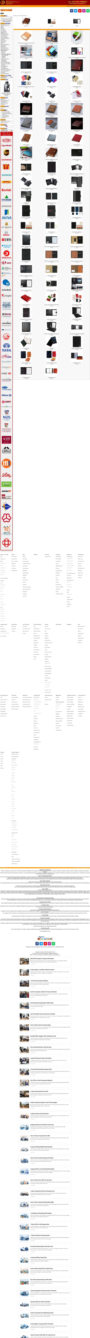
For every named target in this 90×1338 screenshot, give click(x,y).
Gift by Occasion (81, 554)
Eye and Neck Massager (71, 567)
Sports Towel (3, 600)
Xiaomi (12, 747)
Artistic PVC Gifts (36, 659)
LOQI (12, 727)
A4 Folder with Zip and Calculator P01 (52, 188)
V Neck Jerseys (3, 590)
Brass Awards (14, 555)
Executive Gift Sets (5, 59)
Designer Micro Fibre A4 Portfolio (77, 348)
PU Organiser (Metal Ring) (51, 217)
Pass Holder (36, 625)
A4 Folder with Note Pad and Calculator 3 (26, 275)
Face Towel (2, 595)
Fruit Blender (58, 567)
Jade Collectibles (14, 772)
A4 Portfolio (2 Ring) (51, 101)
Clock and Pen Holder (37, 610)
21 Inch (2, 703)
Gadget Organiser (26, 567)
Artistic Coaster (36, 661)
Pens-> (2, 43)
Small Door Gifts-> (4, 48)
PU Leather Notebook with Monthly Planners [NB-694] (76, 57)
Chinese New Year (81, 559)
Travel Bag (24, 582)
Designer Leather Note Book (76, 304)
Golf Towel (2, 597)
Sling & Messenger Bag (27, 577)
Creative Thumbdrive (70, 661)
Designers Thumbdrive (70, 664)
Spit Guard (2, 573)
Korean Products (47, 622)
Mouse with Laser (26, 610)
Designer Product (14, 758)
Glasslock (13, 718)
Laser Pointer (25, 607)
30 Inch (2, 708)
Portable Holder (3, 669)
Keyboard (68, 574)
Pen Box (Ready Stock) (26, 664)
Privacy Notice (4, 101)
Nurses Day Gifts (3, 614)
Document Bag (25, 562)
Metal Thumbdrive (70, 672)
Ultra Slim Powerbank (15, 664)
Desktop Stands (3, 662)
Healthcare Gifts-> (5, 34)
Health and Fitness (4, 610)
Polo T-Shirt (2, 578)
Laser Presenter (26, 605)
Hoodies (2, 562)
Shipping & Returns (5, 100)
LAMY (12, 723)
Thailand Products (14, 780)
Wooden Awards (14, 565)
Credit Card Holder (37, 614)
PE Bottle (57, 574)
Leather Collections (37, 605)
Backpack (24, 555)
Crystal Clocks (14, 754)
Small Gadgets (36, 689)
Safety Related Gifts (48, 641)
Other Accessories (81, 666)
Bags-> (2, 27)
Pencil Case (24, 574)
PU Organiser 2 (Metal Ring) (26, 217)
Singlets (2, 588)
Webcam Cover (36, 696)
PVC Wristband (36, 667)
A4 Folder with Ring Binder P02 (26, 188)
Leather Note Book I (51, 115)
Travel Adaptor (80, 671)
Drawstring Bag (25, 564)
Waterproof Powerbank (15, 666)
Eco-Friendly (35, 674)
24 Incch (2, 704)
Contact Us (3, 104)
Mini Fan (35, 679)
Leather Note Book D (77, 130)
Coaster (35, 612)
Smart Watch (47, 651)
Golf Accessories (48, 617)
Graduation (79, 562)
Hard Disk (68, 667)
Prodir (12, 732)
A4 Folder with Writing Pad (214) (26, 290)
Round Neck (2, 583)
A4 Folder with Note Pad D (26, 173)
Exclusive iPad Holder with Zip (77, 290)
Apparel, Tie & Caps (4, 554)
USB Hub (68, 591)
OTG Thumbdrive (69, 676)
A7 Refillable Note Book (51, 377)
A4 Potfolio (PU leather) (26, 377)
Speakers (68, 585)
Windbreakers (3, 565)
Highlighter (3, 60)
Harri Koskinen (14, 763)
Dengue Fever (3, 609)
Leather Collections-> (5, 38)
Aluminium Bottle (58, 555)
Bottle (1, 709)
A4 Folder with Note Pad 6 (26, 261)
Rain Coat (2, 711)
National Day (80, 565)
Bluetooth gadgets (70, 560)
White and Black (36, 693)
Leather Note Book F (26, 130)
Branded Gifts (14, 704)
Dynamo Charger (3, 664)
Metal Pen (79, 614)
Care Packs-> (3, 30)
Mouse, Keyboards (70, 572)
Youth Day (79, 570)
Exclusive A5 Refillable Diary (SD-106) (52, 159)
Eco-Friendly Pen (80, 609)
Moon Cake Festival (81, 564)
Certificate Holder (36, 609)
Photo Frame (47, 632)
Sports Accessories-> (5, 49)
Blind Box (3, 28)
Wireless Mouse (69, 577)
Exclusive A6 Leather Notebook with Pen (26, 57)
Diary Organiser (26, 25)
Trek (12, 744)
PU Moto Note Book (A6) (26, 231)
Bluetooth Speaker (70, 565)
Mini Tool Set (36, 681)
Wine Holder (25, 584)
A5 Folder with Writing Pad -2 (51, 319)
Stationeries (9, 6)
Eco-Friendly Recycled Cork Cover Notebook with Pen (26, 42)
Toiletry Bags (25, 580)
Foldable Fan (47, 615)
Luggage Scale (80, 662)
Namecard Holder (36, 624)
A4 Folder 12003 (76, 188)
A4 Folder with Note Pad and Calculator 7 (76, 246)
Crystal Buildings (14, 752)
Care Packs (47, 554)
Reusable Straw (58, 575)
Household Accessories (49, 619)
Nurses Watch (47, 649)
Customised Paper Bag (26, 560)
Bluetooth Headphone (70, 562)
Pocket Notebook (26, 348)
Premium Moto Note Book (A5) (77, 231)
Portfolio (77, 25)
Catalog (4, 6)
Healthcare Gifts (4, 605)
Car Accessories (47, 609)
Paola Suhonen (14, 770)
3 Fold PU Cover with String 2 (51, 202)
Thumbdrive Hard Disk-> (6, 69)
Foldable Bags (25, 565)
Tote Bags (13, 728)
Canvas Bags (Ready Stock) (27, 659)
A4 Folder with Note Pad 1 (77, 275)
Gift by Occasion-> (4, 33)
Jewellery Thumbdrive (70, 669)
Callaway (13, 716)
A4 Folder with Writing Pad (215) (26, 246)
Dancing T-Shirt (3, 576)
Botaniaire (13, 715)
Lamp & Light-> (4, 36)
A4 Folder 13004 (26, 202)
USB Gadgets (69, 590)
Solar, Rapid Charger (4, 671)
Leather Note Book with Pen (26, 159)
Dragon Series (14, 721)
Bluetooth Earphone (70, 559)
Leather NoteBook (14, 709)
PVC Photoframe (36, 666)
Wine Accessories (48, 653)
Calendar (3, 53)
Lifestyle (46, 605)
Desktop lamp (14, 607)
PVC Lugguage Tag (37, 664)
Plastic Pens (80, 619)
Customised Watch (48, 647)
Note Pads (3, 65)
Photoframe (13, 713)
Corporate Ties (3, 557)
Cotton (2, 579)
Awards (13, 554)
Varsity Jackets (3, 564)
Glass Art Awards (15, 559)
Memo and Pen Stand (5, 62)
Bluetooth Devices (70, 555)
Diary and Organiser (17, 6)
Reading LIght (14, 609)
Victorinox (13, 745)
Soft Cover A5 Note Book (77, 42)
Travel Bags (80, 672)
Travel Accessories (82, 657)
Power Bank (14, 657)
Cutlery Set (46, 614)
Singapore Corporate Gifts (16, 777)
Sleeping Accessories (81, 669)
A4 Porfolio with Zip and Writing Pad (26, 319)
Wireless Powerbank (15, 667)
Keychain (35, 676)
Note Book (52, 25)
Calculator (3, 51)
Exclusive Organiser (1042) (26, 362)
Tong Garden (14, 740)
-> (4, 50)
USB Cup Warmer (69, 586)
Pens (79, 605)
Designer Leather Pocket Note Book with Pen (51, 304)
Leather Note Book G (77, 115)
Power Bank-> (4, 45)
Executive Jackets (3, 560)
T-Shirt (2, 574)
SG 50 (13, 761)
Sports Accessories (48, 657)
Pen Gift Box (80, 617)
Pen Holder (3, 67)
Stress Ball (35, 695)
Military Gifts (3, 40)
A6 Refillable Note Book (76, 362)
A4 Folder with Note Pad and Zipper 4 (77, 261)
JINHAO (13, 720)
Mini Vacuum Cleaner (6, 63)
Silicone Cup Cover (37, 688)
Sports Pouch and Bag (26, 579)
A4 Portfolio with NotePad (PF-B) (26, 72)
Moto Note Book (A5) (51, 231)
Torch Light (13, 610)
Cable (1, 659)
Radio (68, 581)
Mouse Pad (69, 576)
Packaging (3, 42)
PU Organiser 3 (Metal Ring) (76, 202)
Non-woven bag (25, 572)
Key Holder (35, 617)
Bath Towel (2, 594)
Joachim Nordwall (14, 765)
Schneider (13, 734)
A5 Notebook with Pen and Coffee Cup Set (51, 42)
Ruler (34, 669)
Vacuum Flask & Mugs (59, 582)
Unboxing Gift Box (48, 644)
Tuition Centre (80, 569)
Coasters (57, 560)
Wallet (35, 630)
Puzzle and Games (48, 639)
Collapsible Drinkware (59, 562)
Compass (46, 659)
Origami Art (46, 630)
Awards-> (3, 26)
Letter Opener (4, 61)
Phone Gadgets (3, 667)
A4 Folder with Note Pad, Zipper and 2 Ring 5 (51, 261)
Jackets (2, 559)
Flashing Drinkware (59, 565)
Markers (79, 610)
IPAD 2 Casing (14, 708)
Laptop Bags (25, 569)
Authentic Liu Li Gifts (15, 701)
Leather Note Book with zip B (51, 144)
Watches (46, 646)
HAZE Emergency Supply (5, 612)
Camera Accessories (4, 661)
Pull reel (35, 686)
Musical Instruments (48, 629)
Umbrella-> (3, 72)
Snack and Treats (48, 555)
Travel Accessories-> (5, 71)
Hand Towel (2, 599)
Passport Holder (36, 627)
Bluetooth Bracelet (70, 557)
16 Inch (2, 701)
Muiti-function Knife (37, 683)
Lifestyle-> (3, 39)
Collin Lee (13, 759)
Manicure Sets (36, 678)
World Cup (46, 664)
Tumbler (57, 580)
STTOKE (13, 739)
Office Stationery (4, 66)
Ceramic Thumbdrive (70, 659)
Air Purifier (46, 607)
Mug (56, 570)
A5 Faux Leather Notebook (51, 86)
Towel (1, 592)
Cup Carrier (57, 564)
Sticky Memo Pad (4, 68)
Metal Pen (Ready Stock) (26, 661)
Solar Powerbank (14, 662)
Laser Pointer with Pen (26, 609)
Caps (1, 555)
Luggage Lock (80, 661)
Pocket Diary (51, 348)
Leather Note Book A (77, 144)
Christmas (79, 560)
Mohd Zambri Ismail (15, 768)
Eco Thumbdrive (69, 666)
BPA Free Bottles (58, 557)
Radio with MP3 (69, 583)
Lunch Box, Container (48, 625)
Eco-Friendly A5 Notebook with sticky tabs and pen (26, 86)
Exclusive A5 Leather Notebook (52, 57)
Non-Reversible (3, 567)
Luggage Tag (36, 619)
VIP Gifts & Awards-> (5, 73)
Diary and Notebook (37, 615)
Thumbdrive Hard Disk (71, 657)
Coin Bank (46, 612)
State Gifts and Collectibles (16, 778)
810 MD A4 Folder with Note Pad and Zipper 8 (51, 246)
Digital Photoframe (48, 634)
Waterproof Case (3, 672)
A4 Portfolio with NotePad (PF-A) (51, 72)
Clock (45, 610)
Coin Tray (35, 673)
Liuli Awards (13, 562)
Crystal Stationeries (15, 756)
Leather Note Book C (26, 144)
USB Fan (68, 588)
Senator (13, 735)
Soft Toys (46, 642)
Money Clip (35, 620)
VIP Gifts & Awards (15, 699)
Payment (3, 99)
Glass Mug (58, 569)
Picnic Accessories (48, 636)
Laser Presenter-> (5, 37)
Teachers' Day (80, 567)
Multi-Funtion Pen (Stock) (26, 662)
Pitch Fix (13, 730)
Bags (24, 554)
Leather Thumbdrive (70, 671)
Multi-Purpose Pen (81, 615)
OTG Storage (3, 666)
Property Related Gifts (48, 637)
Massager (46, 627)
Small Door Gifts (37, 657)
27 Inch (2, 706)
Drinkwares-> (4, 31)
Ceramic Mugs (58, 559)
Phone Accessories (4, 657)
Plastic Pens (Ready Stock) (27, 666)
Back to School (80, 555)
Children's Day (80, 557)
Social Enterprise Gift (37, 691)
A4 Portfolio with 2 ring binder (51, 290)
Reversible (2, 569)
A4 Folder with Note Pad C (51, 173)
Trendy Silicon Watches (37, 671)
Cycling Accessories (48, 661)
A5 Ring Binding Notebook (77, 86)
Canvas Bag (25, 557)
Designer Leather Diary (26, 304)
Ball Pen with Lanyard (81, 607)
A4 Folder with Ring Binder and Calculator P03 (77, 173)
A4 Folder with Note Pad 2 (51, 275)
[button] (69, 6)
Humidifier (46, 620)
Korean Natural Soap (15, 773)
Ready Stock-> (3, 46)
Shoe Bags (24, 575)
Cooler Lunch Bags (26, 559)
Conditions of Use (4, 103)
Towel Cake (2, 602)
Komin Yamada (14, 766)
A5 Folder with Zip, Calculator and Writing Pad (51, 333)
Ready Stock (25, 657)
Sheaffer (13, 737)
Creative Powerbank (15, 659)
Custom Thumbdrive (70, 662)
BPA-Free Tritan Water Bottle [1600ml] (6, 94)
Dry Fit (1, 581)
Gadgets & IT (69, 554)
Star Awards (14, 564)
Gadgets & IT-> (4, 32)
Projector (68, 579)
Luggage (24, 570)
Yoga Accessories (48, 654)
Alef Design (13, 706)
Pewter (13, 775)
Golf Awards (14, 560)
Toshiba (13, 742)
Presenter (24, 612)
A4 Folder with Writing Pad (77, 319)
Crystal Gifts (14, 749)
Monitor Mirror (69, 571)
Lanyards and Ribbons (4, 571)
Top (0, 6)
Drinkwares (58, 554)
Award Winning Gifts (15, 703)
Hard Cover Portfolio (77, 72)
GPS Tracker (69, 569)
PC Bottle (57, 572)
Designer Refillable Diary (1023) (52, 362)
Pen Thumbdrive (69, 677)
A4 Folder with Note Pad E (77, 159)
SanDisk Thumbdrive (70, 679)
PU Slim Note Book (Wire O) (77, 217)
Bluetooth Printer (69, 564)
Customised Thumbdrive (38, 662)
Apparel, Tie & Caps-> (5, 25)
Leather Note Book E (51, 130)
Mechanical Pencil (80, 612)
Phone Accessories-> (5, 44)
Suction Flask (58, 579)
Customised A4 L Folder (77, 101)
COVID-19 (2, 607)
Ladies (46, 624)
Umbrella (2, 699)
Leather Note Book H (26, 115)
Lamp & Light (14, 605)
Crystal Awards (14, 557)
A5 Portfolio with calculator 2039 (26, 333)
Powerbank (13, 661)
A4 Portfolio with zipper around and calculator (77, 333)
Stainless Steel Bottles (59, 577)
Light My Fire (14, 725)
